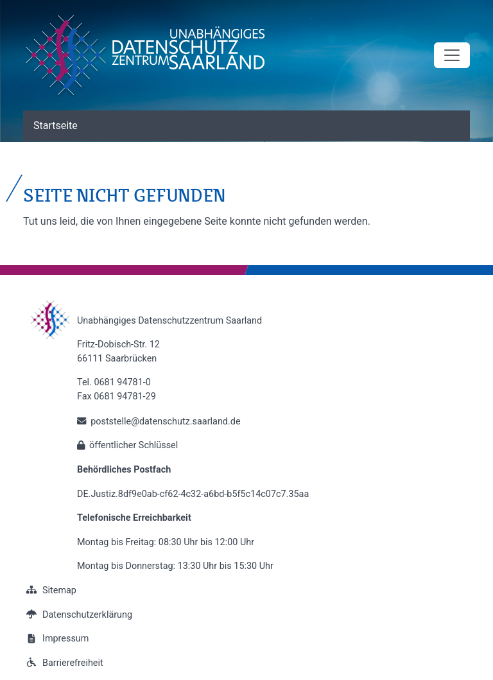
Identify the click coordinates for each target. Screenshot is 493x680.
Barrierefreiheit (63, 663)
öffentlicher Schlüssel (133, 445)
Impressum (56, 638)
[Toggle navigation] (452, 55)
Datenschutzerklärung (77, 614)
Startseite (55, 125)
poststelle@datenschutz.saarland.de (165, 421)
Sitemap (49, 590)
